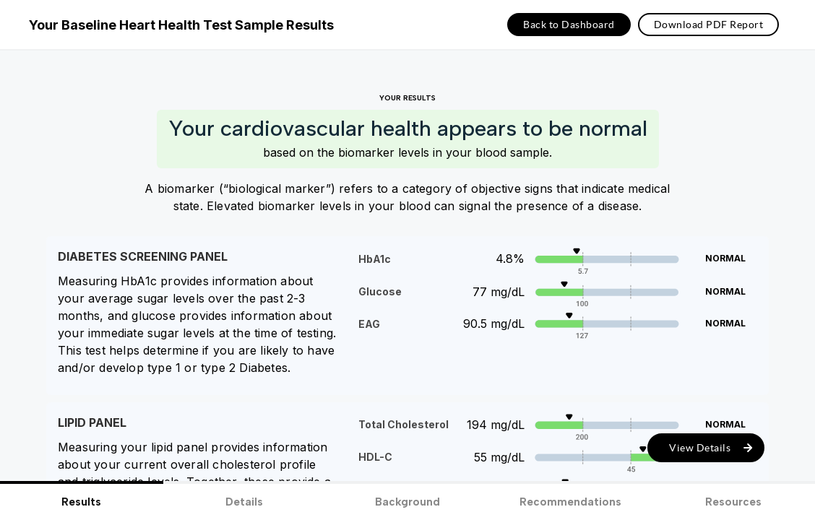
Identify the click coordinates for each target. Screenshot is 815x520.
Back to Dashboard (569, 24)
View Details (699, 448)
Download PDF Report (709, 24)
